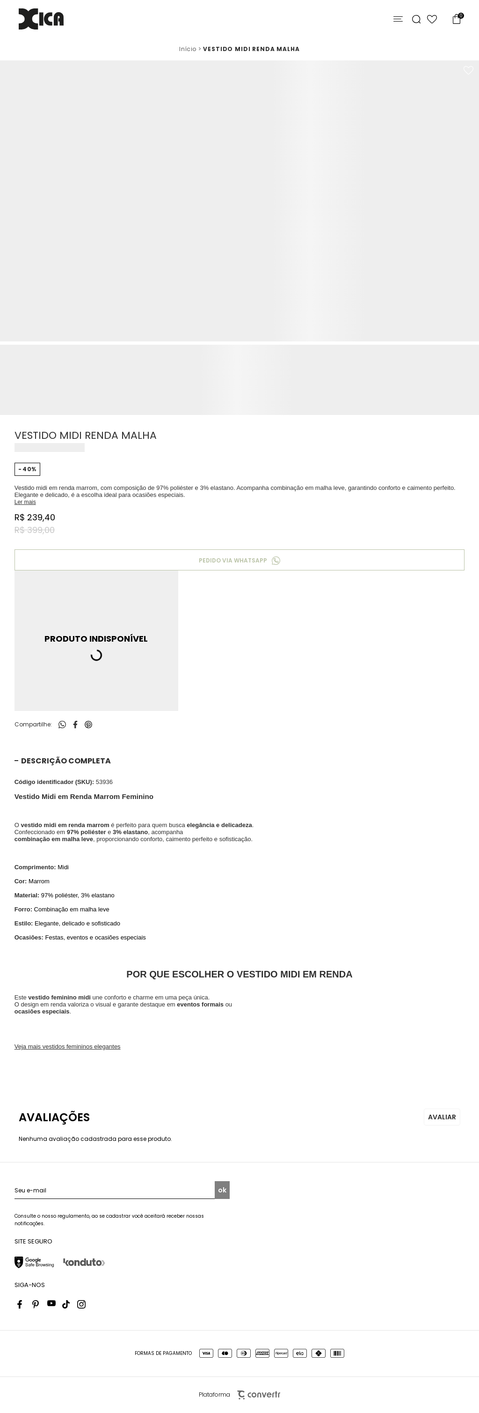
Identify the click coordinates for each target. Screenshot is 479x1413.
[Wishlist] (432, 19)
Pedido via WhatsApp (233, 560)
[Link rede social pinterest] (36, 1304)
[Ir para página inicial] (187, 49)
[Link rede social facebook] (22, 1304)
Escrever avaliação (442, 1117)
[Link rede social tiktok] (66, 1304)
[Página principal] (41, 19)
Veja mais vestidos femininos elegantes (68, 1046)
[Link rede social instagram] (81, 1304)
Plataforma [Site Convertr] (239, 1395)
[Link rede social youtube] (51, 1304)
